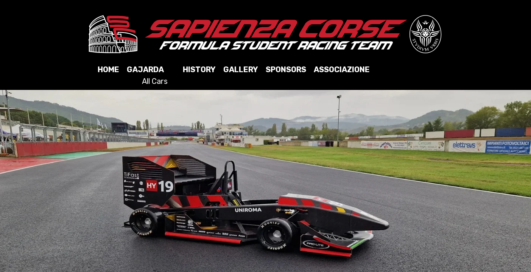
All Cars (155, 81)
